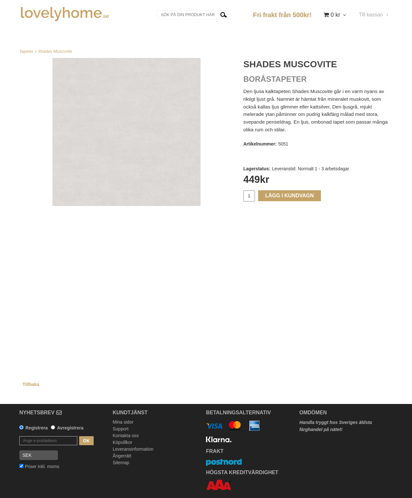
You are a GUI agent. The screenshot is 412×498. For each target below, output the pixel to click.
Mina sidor (123, 422)
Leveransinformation (133, 449)
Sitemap (121, 462)
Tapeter (26, 51)
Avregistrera (70, 427)
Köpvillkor (122, 442)
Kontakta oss (126, 435)
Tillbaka (31, 384)
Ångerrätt (122, 455)
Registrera (36, 427)
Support (120, 428)
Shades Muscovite (55, 51)
